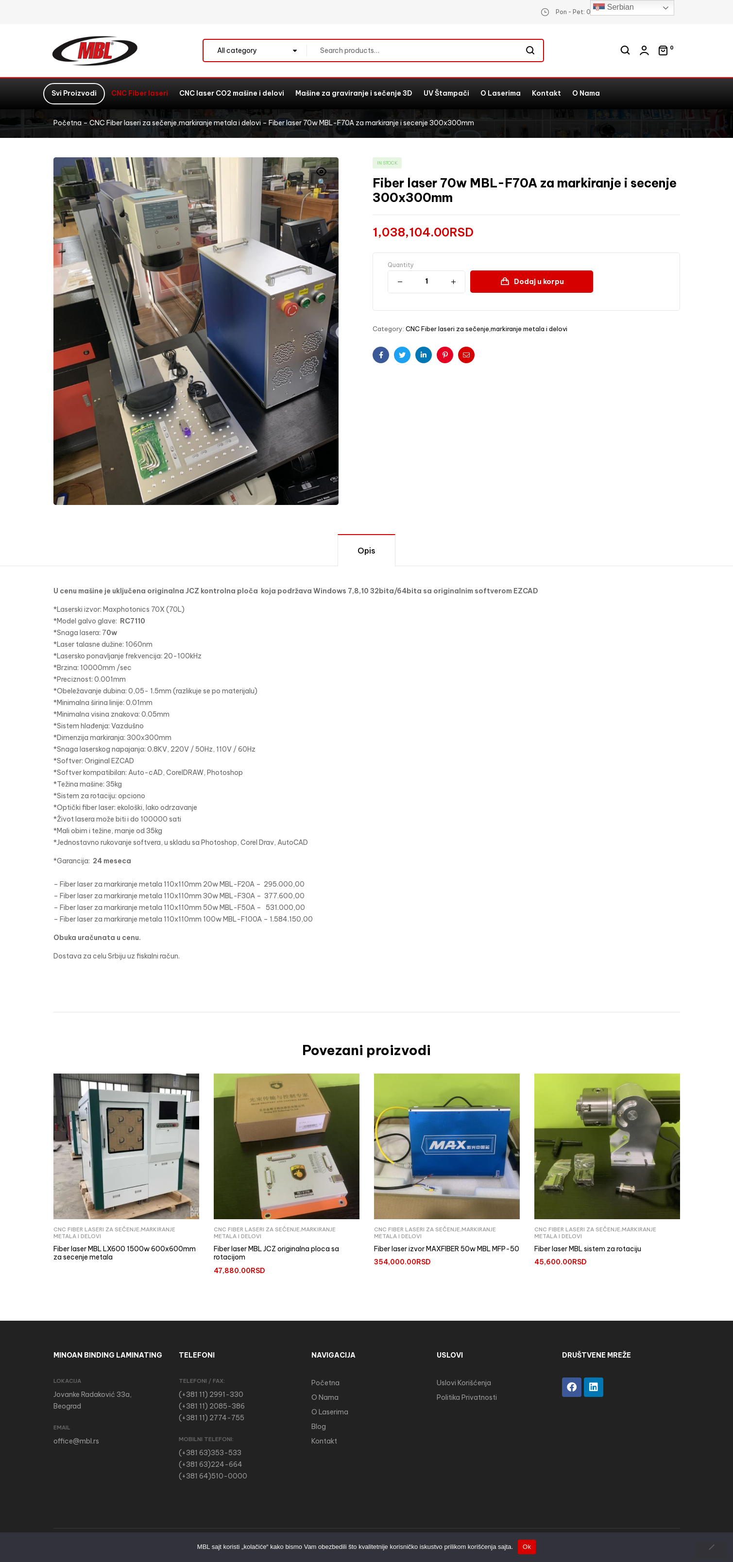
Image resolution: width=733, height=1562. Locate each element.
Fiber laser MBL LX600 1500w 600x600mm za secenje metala (124, 1253)
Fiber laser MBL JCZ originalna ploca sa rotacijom (276, 1253)
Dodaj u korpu (539, 281)
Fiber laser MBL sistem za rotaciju (587, 1248)
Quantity (401, 265)
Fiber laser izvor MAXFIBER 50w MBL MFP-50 (446, 1248)
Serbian (613, 8)
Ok (527, 1546)
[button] (321, 177)
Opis (366, 550)
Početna (67, 122)
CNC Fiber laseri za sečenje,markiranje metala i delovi (175, 122)
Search (530, 50)
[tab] (366, 550)
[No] (711, 1550)
